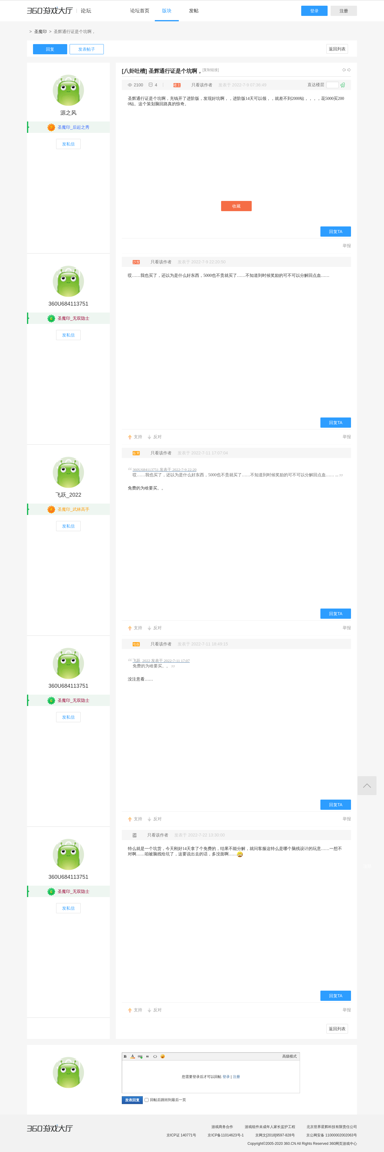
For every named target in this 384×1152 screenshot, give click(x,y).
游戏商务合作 (222, 1127)
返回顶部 (367, 785)
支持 (138, 436)
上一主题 (344, 70)
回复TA (336, 231)
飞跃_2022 (68, 495)
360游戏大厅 (56, 1131)
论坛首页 (139, 10)
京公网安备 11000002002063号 (331, 1135)
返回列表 (337, 48)
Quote (148, 1056)
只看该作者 (201, 84)
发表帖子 (86, 49)
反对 (157, 436)
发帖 (194, 10)
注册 (344, 10)
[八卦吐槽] (134, 71)
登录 (314, 10)
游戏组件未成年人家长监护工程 (270, 1127)
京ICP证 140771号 (181, 1135)
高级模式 (289, 1056)
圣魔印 (40, 31)
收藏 (236, 206)
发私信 (68, 144)
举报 (347, 245)
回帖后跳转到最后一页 (165, 1100)
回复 (50, 49)
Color (133, 1056)
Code (155, 1056)
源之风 (68, 113)
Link (140, 1056)
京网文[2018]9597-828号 (275, 1135)
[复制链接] (210, 70)
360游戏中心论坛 (61, 13)
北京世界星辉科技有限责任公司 (332, 1127)
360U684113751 (68, 304)
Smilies (163, 1056)
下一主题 (349, 70)
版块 (167, 10)
